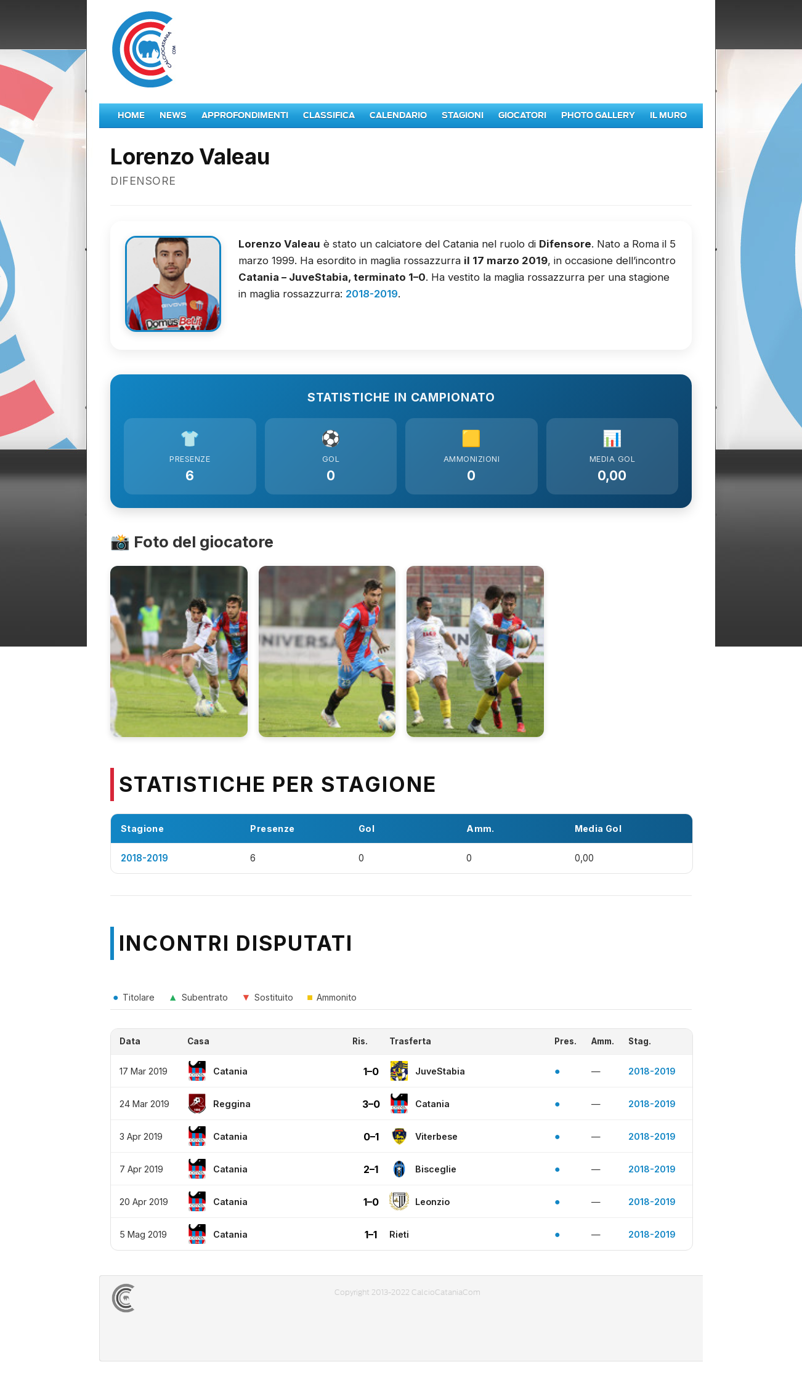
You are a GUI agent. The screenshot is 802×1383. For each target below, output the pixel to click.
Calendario (398, 115)
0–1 (371, 1139)
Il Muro (668, 115)
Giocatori (522, 115)
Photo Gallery (598, 115)
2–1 (370, 1172)
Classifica (329, 115)
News (173, 115)
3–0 (371, 1106)
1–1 (371, 1237)
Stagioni (463, 115)
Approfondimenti (244, 115)
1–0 (371, 1074)
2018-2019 (372, 294)
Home (131, 115)
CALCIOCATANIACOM (167, 1301)
